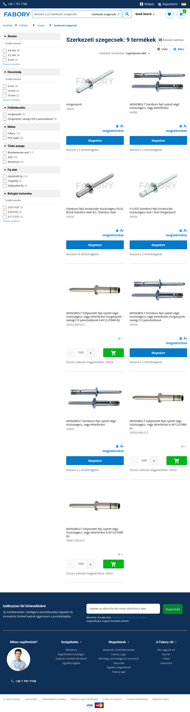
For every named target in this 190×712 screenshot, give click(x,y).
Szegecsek (42, 25)
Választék (118, 663)
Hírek (166, 658)
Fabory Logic (118, 654)
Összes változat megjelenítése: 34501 (89, 573)
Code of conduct (112, 699)
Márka (11, 126)
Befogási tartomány (20, 193)
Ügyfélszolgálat (71, 663)
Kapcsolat (166, 663)
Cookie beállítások (137, 699)
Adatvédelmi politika (54, 699)
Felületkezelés (16, 107)
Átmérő (12, 36)
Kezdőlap (7, 25)
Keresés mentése (171, 40)
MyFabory (71, 650)
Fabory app (118, 672)
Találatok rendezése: (122, 53)
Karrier (166, 654)
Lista (162, 49)
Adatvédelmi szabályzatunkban (129, 617)
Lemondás (31, 699)
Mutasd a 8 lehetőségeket (82, 254)
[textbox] (60, 14)
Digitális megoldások (119, 667)
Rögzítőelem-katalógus (71, 654)
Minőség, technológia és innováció (119, 658)
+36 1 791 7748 (15, 4)
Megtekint (95, 140)
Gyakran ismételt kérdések (71, 658)
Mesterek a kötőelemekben (119, 650)
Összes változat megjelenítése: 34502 (89, 362)
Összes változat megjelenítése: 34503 (153, 470)
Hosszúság (14, 72)
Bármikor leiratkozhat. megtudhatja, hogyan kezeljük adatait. (116, 619)
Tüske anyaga (16, 146)
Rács (179, 49)
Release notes (161, 699)
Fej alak (12, 169)
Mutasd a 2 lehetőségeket (146, 150)
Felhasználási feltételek (84, 699)
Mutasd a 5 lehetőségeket (82, 150)
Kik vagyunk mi (166, 650)
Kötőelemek (25, 25)
